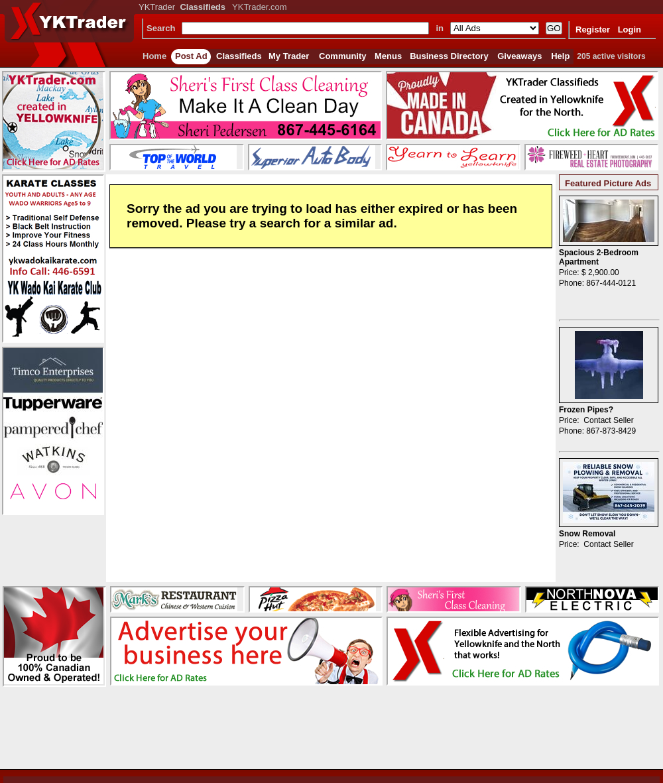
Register (592, 29)
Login (629, 29)
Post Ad (191, 56)
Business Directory (449, 56)
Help (560, 56)
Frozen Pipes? (586, 409)
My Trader (289, 56)
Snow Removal (587, 533)
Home (154, 56)
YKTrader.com (259, 7)
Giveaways (519, 56)
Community (343, 56)
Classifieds (239, 56)
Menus (388, 56)
